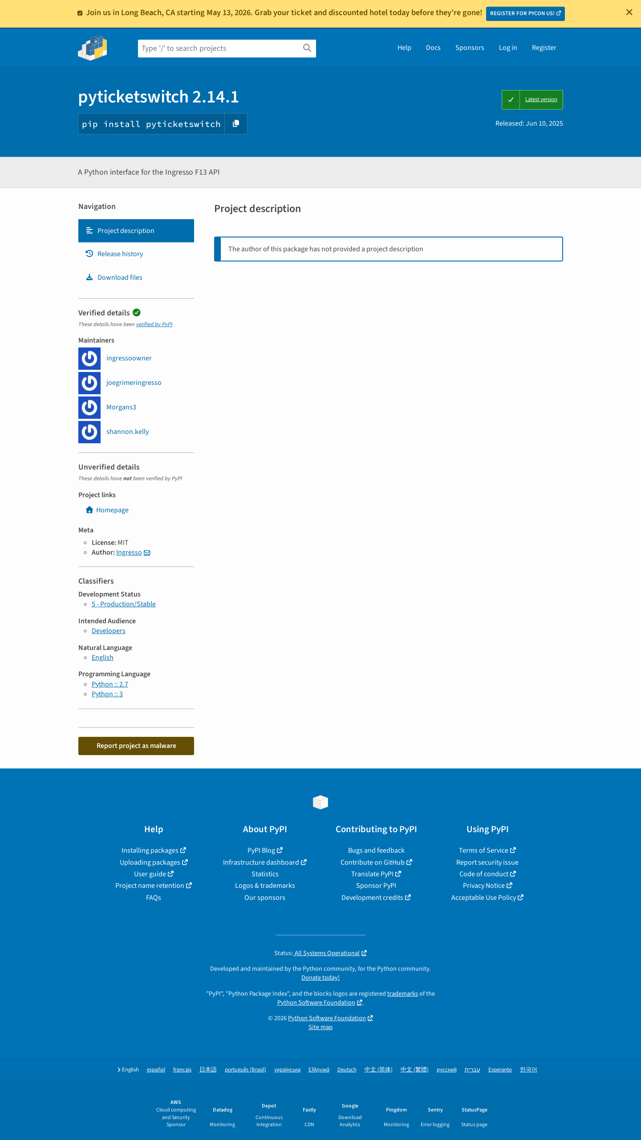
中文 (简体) (379, 1070)
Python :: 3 (107, 694)
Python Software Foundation (316, 1002)
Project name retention (149, 886)
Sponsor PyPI (376, 886)
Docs (433, 48)
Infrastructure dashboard (261, 862)
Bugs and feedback (376, 850)
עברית (472, 1070)
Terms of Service (483, 850)
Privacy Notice (484, 886)
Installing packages (150, 850)
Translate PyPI (372, 874)
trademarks (402, 993)
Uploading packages (150, 862)
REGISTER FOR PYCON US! (522, 13)
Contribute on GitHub (373, 862)
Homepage (107, 510)
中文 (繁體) (415, 1070)
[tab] (136, 230)
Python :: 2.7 (110, 684)
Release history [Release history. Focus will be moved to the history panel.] (114, 254)
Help (404, 48)
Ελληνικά (318, 1070)
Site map (320, 1027)
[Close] (629, 12)
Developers (109, 631)
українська (287, 1070)
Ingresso (129, 552)
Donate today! (320, 977)
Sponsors (469, 48)
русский (447, 1070)
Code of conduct (483, 874)
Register (544, 48)
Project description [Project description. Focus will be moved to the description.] (119, 231)
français (182, 1070)
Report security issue (487, 862)
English (103, 657)
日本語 (208, 1070)
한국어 (528, 1070)
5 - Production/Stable (124, 604)
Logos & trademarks (265, 886)
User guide (150, 874)
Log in (508, 48)
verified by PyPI (154, 324)
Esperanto (500, 1070)
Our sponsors (264, 898)
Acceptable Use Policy (483, 898)
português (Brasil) (245, 1070)
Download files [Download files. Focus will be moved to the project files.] (113, 277)
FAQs (153, 898)
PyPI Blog (261, 850)
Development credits (372, 898)
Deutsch (347, 1070)
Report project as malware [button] (136, 746)
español (156, 1070)
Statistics (265, 874)
